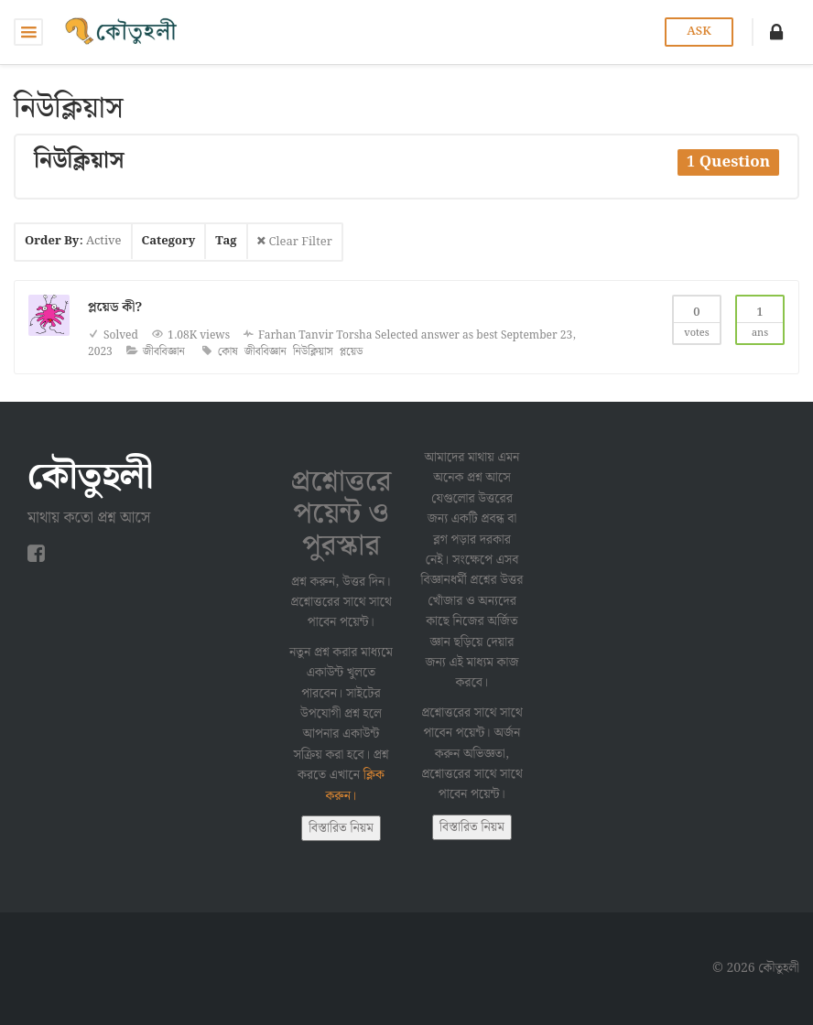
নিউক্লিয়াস (313, 352)
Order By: (73, 241)
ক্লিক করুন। (354, 785)
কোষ (228, 352)
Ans (760, 319)
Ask (698, 31)
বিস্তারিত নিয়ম (341, 828)
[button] (776, 32)
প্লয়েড (351, 352)
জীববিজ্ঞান (164, 352)
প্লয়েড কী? (115, 307)
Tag (225, 241)
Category (169, 241)
